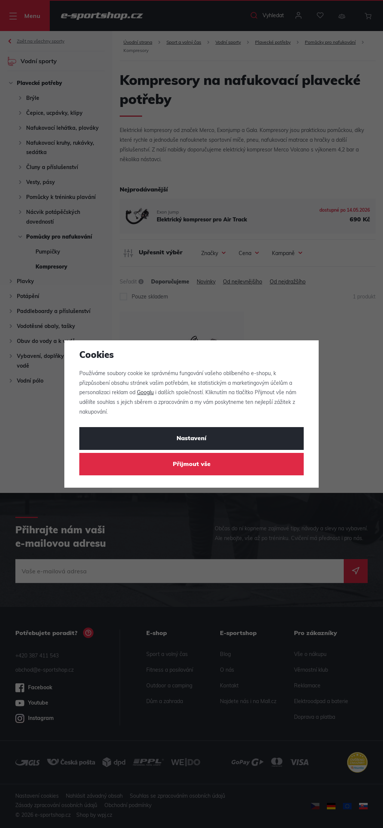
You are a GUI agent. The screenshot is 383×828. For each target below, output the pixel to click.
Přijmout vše (192, 464)
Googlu (145, 393)
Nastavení (191, 439)
